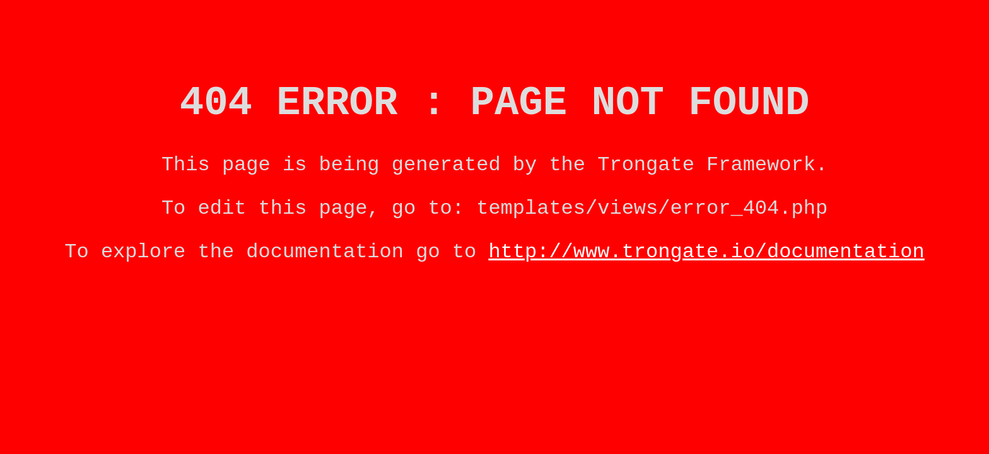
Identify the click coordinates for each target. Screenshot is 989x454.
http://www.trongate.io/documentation (706, 270)
